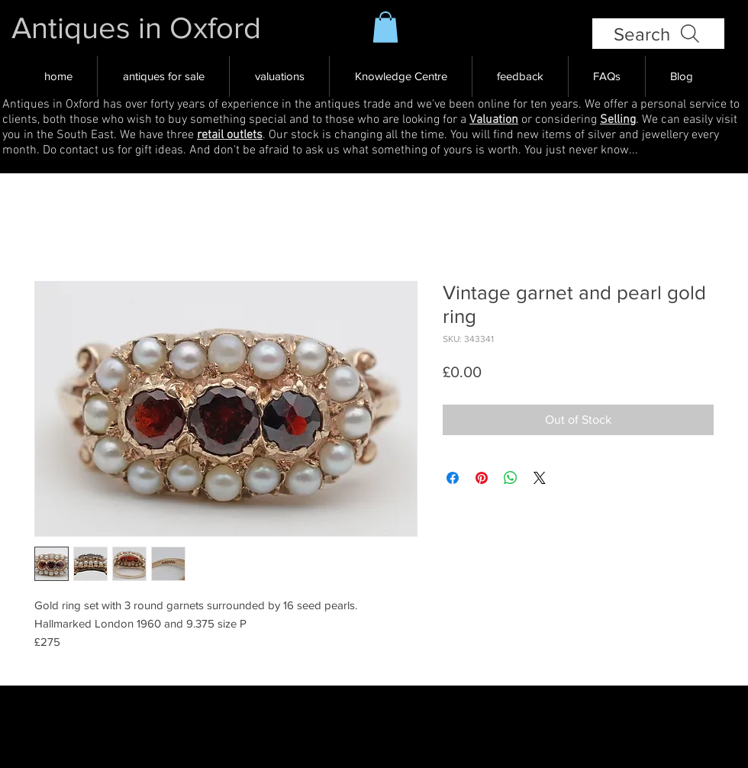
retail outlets (230, 135)
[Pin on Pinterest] (481, 478)
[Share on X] (539, 478)
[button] (385, 27)
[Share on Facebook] (452, 478)
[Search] (658, 33)
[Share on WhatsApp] (510, 478)
